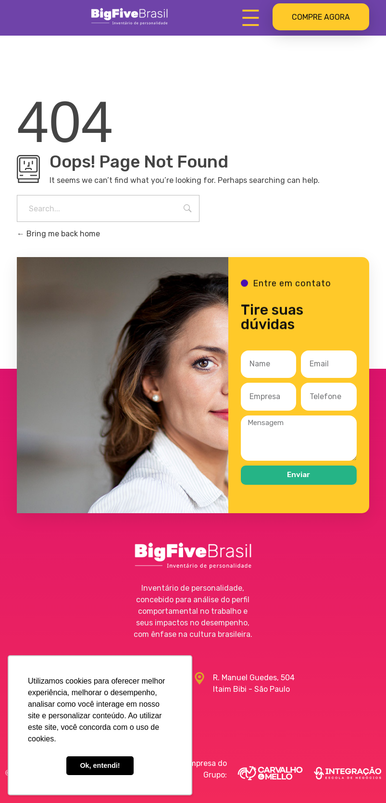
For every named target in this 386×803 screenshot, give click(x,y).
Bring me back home (58, 233)
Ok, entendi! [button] (100, 765)
